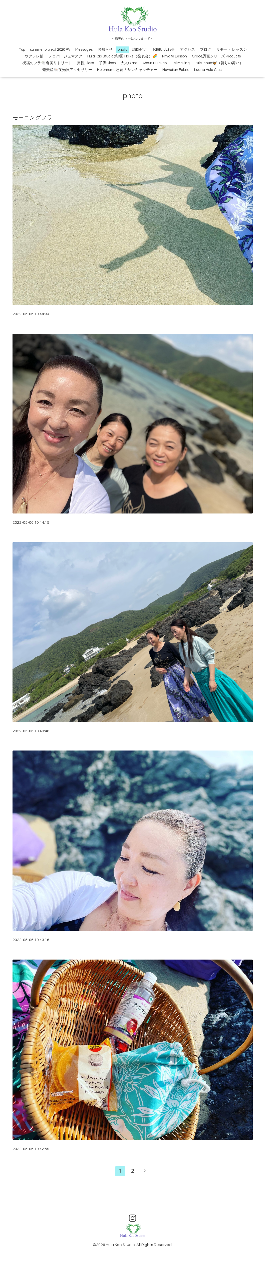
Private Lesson (174, 56)
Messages (84, 49)
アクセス (187, 49)
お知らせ (105, 49)
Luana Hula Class (208, 70)
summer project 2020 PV (50, 49)
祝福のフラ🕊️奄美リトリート (47, 63)
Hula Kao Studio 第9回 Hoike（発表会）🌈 (122, 56)
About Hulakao (154, 63)
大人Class (129, 63)
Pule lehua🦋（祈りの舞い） (219, 63)
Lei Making (181, 63)
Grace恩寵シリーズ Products (216, 56)
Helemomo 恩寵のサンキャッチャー (127, 70)
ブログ (205, 49)
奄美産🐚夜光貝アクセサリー (67, 70)
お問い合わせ (163, 49)
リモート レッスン (231, 49)
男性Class (85, 63)
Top (22, 49)
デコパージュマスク (65, 56)
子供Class (107, 63)
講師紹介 (139, 49)
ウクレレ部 (34, 56)
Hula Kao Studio (120, 1245)
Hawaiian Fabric (175, 70)
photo (122, 49)
